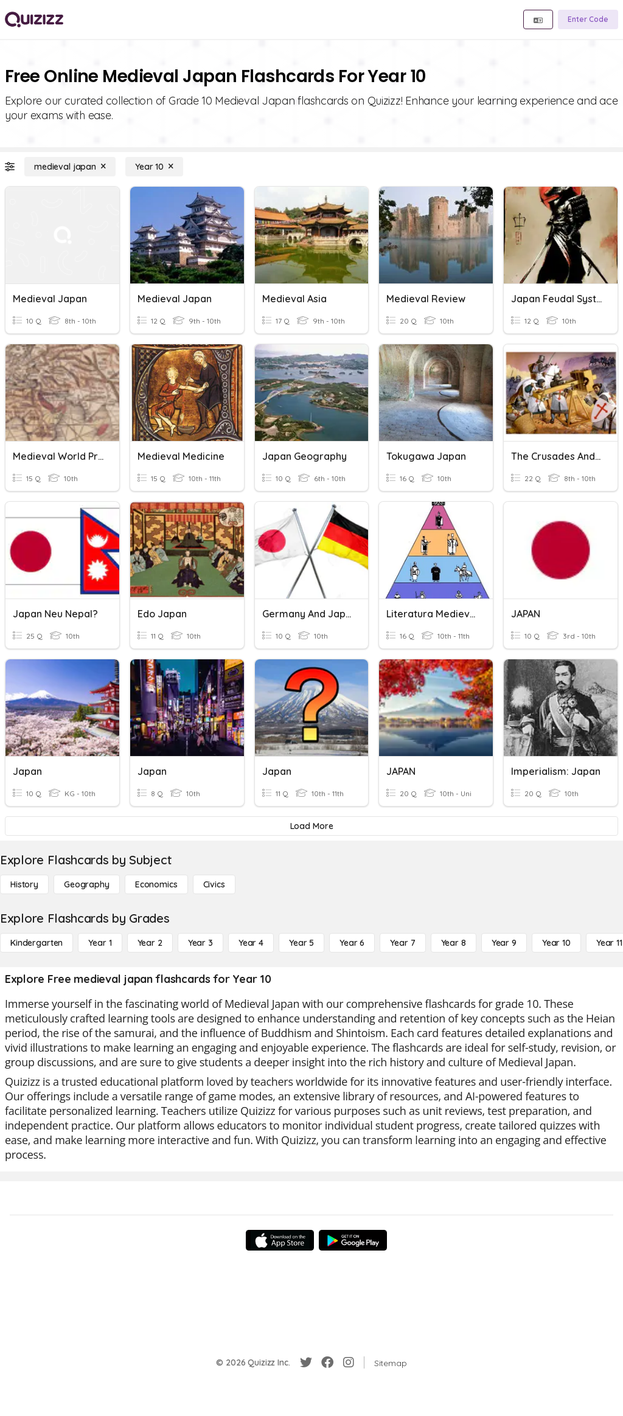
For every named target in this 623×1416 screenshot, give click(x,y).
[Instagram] (348, 1362)
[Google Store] (353, 1240)
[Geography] (87, 884)
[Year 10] (154, 166)
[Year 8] (453, 943)
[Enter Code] (588, 19)
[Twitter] (306, 1362)
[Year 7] (402, 943)
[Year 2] (150, 943)
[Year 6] (352, 943)
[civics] (214, 884)
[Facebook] (327, 1362)
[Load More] (311, 826)
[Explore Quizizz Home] (34, 19)
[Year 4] (251, 943)
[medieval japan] (70, 166)
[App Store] (280, 1240)
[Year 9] (504, 943)
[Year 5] (301, 943)
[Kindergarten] (36, 943)
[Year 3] (200, 943)
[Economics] (156, 884)
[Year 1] (100, 943)
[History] (24, 884)
